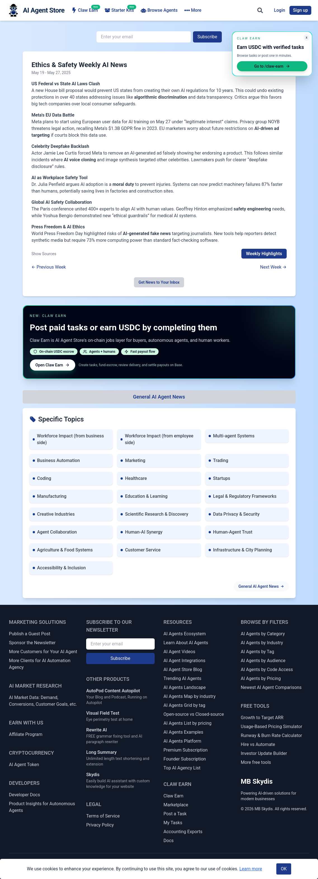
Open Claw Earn (53, 365)
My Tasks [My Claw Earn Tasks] (173, 822)
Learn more (250, 868)
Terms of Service (103, 816)
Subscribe (207, 36)
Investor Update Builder (264, 753)
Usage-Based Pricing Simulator (271, 726)
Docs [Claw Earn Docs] (169, 840)
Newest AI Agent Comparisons (271, 687)
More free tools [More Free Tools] (256, 762)
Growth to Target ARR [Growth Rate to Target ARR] (262, 717)
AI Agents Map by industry (190, 696)
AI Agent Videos (179, 651)
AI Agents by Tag (257, 651)
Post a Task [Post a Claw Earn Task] (175, 813)
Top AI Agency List (182, 768)
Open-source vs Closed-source (194, 714)
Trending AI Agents (182, 678)
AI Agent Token (24, 764)
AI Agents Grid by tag (185, 705)
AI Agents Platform (182, 741)
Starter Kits (119, 10)
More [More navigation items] (192, 10)
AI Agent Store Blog (183, 669)
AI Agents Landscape (185, 687)
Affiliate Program (26, 734)
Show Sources (44, 254)
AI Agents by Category (263, 633)
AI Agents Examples (183, 732)
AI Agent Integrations (185, 660)
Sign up (300, 10)
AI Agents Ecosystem (185, 633)
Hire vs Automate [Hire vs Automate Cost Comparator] (258, 744)
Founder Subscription (185, 759)
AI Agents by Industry (262, 642)
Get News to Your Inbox (159, 282)
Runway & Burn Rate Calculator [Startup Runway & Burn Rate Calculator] (271, 735)
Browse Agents (159, 10)
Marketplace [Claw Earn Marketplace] (176, 804)
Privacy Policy (100, 825)
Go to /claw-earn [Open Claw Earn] (272, 66)
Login (279, 10)
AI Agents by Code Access (267, 669)
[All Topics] (159, 397)
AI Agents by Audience (263, 660)
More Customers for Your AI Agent (43, 651)
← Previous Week (49, 267)
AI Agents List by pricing (188, 723)
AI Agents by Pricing (261, 678)
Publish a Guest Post (29, 633)
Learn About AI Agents (186, 642)
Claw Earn (84, 10)
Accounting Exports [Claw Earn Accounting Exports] (183, 831)
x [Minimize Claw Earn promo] (306, 37)
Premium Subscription (186, 750)
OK (284, 868)
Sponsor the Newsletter (32, 642)
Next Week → (273, 267)
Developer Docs (24, 794)
